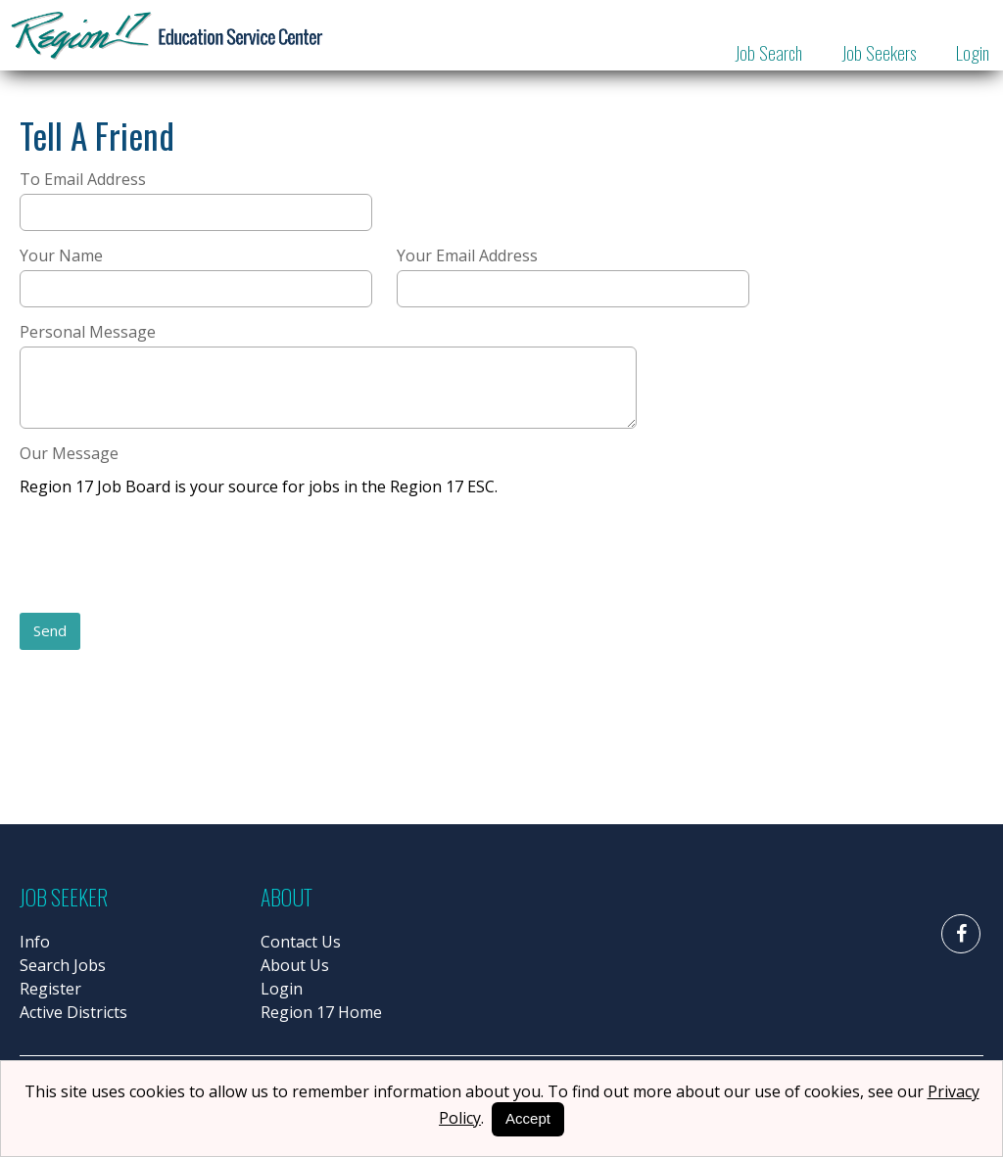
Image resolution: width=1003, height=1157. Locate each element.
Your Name (61, 255)
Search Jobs (63, 965)
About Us (295, 965)
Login (972, 52)
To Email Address (83, 179)
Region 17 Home (321, 1012)
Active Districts (73, 1012)
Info (35, 941)
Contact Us (301, 941)
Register (50, 988)
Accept (527, 1118)
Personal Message (88, 332)
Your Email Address (467, 255)
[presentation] (168, 557)
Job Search (768, 52)
